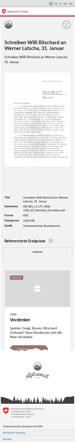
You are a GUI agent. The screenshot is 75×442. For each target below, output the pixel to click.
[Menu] (67, 25)
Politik (16, 277)
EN (70, 3)
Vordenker (20, 320)
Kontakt (7, 439)
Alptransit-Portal (17, 11)
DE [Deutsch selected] (51, 3)
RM (65, 3)
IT (60, 3)
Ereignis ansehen (29, 349)
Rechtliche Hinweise (14, 432)
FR (56, 3)
